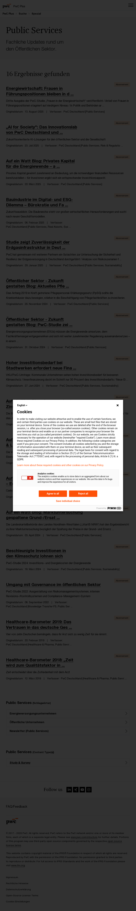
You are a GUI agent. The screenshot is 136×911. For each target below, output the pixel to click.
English (22, 405)
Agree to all (53, 493)
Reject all (83, 493)
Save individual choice (68, 501)
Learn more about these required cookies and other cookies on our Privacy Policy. (60, 465)
